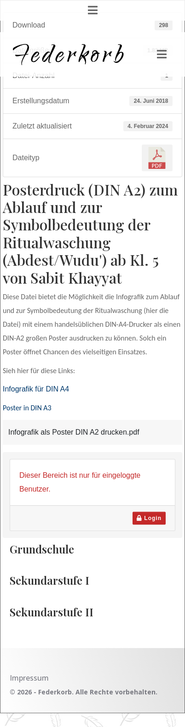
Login (149, 518)
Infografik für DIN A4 (36, 389)
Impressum (29, 678)
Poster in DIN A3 (27, 407)
